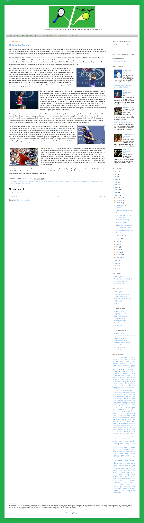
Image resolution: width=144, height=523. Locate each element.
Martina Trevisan (130, 446)
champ (82, 148)
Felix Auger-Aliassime (118, 406)
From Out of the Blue (120, 323)
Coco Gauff (115, 389)
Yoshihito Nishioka (127, 492)
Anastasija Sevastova (118, 367)
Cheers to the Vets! (129, 107)
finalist (60, 93)
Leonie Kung (124, 433)
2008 (116, 268)
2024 (116, 171)
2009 (116, 266)
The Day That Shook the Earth (123, 279)
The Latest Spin (12, 35)
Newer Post (13, 197)
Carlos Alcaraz (130, 383)
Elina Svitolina (122, 402)
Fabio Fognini (130, 404)
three (10, 60)
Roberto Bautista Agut (120, 465)
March (118, 252)
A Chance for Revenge (122, 220)
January (118, 257)
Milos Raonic (124, 449)
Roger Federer (77, 181)
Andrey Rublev (130, 367)
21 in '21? (117, 303)
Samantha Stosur (86, 181)
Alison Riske (130, 361)
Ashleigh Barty (129, 373)
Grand (14, 60)
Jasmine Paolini (121, 417)
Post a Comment (17, 193)
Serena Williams (120, 472)
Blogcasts (63, 35)
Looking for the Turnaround (124, 210)
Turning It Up (120, 213)
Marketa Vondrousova (118, 446)
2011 (116, 260)
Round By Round (119, 311)
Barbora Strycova (124, 377)
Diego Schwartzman (118, 396)
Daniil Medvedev (127, 391)
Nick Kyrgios (130, 453)
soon (96, 154)
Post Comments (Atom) (24, 200)
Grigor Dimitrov (125, 412)
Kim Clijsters (126, 429)
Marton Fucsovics (117, 447)
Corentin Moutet (124, 389)
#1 (60, 114)
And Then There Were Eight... (123, 122)
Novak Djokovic (60, 181)
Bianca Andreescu (129, 379)
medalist (89, 118)
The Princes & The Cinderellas (129, 135)
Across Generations (120, 338)
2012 (116, 195)
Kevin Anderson (117, 429)
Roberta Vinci (68, 181)
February (119, 254)
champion (97, 62)
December (119, 197)
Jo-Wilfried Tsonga (119, 419)
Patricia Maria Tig (126, 458)
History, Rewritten (119, 283)
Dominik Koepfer (116, 398)
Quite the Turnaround (120, 316)
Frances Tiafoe (120, 408)
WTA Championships (128, 491)
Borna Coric (116, 381)
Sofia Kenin (123, 477)
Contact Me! (74, 35)
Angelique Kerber (120, 371)
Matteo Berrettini (129, 448)
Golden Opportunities (120, 296)
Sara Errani (95, 181)
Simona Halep (123, 475)
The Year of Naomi (119, 347)
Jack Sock (126, 415)
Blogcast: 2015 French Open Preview (127, 151)
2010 (116, 263)
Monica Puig (122, 451)
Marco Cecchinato (125, 438)
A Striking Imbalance (120, 320)
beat (51, 128)
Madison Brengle (122, 437)
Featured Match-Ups (49, 35)
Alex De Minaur (130, 359)
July (117, 241)
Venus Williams (123, 489)
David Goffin (131, 392)
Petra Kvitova (123, 460)
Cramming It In (120, 233)
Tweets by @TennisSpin (119, 61)
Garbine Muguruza (129, 410)
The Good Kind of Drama (123, 227)
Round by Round (119, 277)
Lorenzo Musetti (125, 435)
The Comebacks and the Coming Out (123, 216)
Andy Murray (25, 181)
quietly (61, 130)
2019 (116, 179)
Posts (116, 44)
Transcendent (118, 325)
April (117, 249)
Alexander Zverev (118, 361)
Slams (19, 60)
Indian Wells (117, 415)
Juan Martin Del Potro (35, 181)
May (117, 247)
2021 (116, 174)
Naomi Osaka (117, 453)
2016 (116, 185)
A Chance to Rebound (120, 340)
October (118, 203)
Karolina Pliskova (124, 425)
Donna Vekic (126, 398)
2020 (116, 177)
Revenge (118, 207)
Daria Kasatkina (122, 392)
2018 (116, 182)
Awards (127, 375)
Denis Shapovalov (129, 394)
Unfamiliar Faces (19, 45)
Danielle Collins (116, 390)
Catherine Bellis (124, 387)
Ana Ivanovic (17, 181)
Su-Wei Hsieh (123, 480)
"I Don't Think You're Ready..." (125, 225)
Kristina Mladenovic (123, 431)
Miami (114, 449)
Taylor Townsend (126, 482)
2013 (116, 192)
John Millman (126, 421)
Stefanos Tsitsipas (125, 479)
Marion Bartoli (51, 181)
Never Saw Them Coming (122, 342)
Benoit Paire (120, 379)
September (119, 205)
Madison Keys (131, 437)
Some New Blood (119, 318)
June (117, 244)
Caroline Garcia (118, 385)
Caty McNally (131, 387)
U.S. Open (18, 183)
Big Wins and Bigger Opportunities (124, 336)
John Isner (116, 421)
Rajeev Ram (122, 463)
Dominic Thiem (130, 396)
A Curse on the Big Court (121, 294)
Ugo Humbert (127, 486)
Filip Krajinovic (128, 406)
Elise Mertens (131, 402)
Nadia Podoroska (130, 451)
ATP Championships (119, 357)
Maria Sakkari (123, 441)
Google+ (7, 1)
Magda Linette (115, 438)
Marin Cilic (44, 181)
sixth (79, 116)
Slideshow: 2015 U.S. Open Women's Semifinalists (122, 86)
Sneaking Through (121, 222)
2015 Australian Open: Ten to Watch (128, 92)
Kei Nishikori (131, 427)
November (119, 200)
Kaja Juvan (128, 423)
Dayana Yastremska (117, 394)
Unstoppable (118, 349)
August (118, 239)
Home (58, 197)
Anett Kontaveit (131, 369)
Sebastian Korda (129, 470)
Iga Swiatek (131, 413)
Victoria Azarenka (26, 183)
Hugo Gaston (121, 413)
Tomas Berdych (124, 485)
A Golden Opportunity (120, 345)
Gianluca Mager (116, 411)
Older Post (102, 197)
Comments (118, 48)
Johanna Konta (131, 419)
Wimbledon (116, 493)
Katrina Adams (122, 427)
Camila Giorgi (126, 381)
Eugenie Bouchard (118, 404)
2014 (116, 190)
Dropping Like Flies (120, 314)
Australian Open (118, 375)
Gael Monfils (117, 410)
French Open (130, 408)
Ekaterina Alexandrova (124, 400)
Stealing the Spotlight (120, 281)
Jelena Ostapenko (130, 417)
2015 (116, 187)
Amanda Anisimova (119, 363)
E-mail (40, 508)
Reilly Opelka (131, 463)
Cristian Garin (131, 389)
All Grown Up (118, 301)
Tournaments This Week (30, 35)
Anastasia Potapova (129, 365)
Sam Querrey (126, 468)
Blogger (75, 513)
